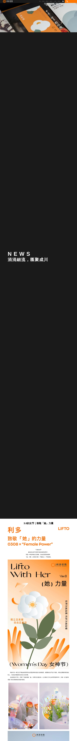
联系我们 (59, 1)
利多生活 (47, 1)
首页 (40, 1)
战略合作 (51, 1)
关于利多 (43, 1)
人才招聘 (55, 1)
